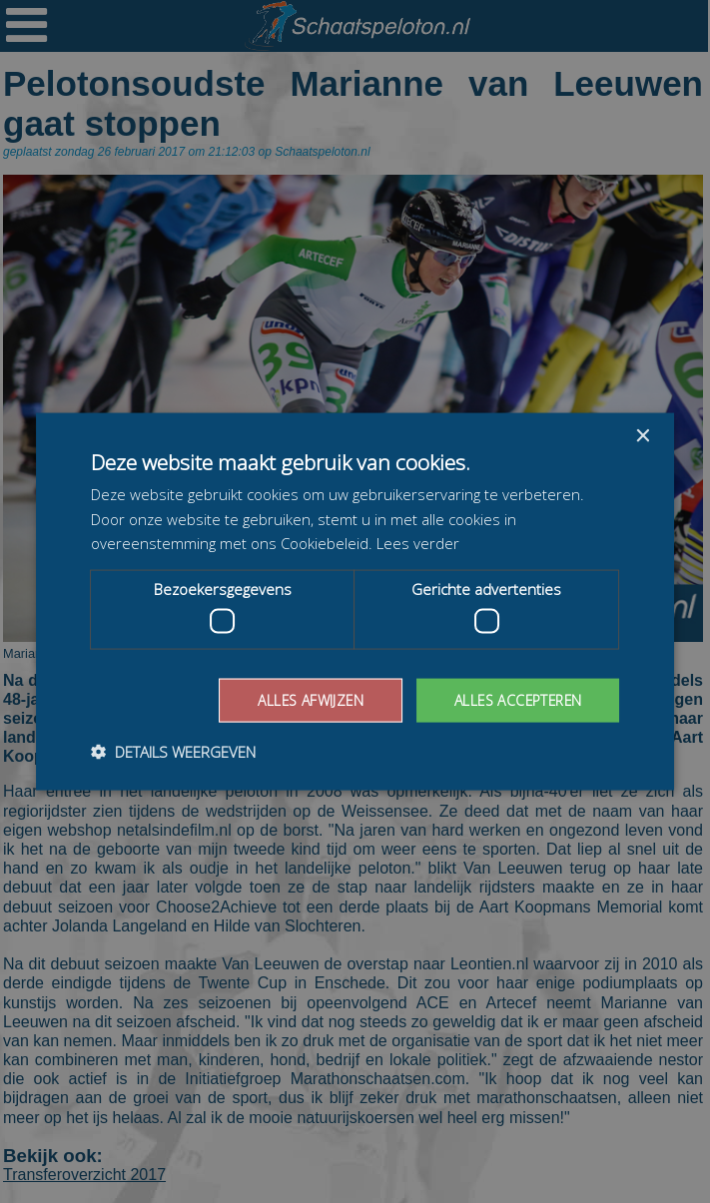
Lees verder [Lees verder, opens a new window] (417, 543)
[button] (173, 752)
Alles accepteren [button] (515, 699)
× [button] (641, 435)
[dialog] (355, 601)
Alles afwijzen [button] (305, 699)
